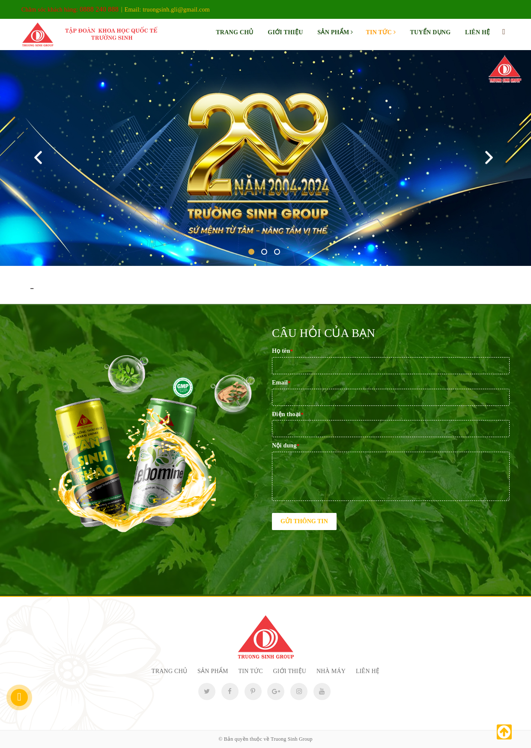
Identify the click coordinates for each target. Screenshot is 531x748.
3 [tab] (277, 252)
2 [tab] (264, 252)
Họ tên (282, 351)
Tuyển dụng (430, 32)
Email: (167, 9)
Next (491, 158)
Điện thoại (288, 414)
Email (281, 382)
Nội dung (286, 445)
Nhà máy (331, 671)
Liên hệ (477, 32)
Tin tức (380, 32)
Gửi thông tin (304, 521)
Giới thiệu (285, 32)
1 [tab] (251, 252)
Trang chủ (234, 32)
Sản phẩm (335, 32)
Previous (40, 158)
